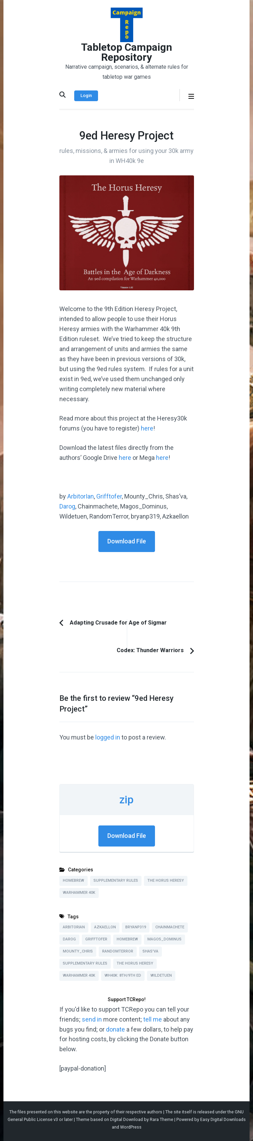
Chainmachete (169, 927)
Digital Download (126, 1119)
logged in (107, 737)
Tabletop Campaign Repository (126, 52)
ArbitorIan (80, 496)
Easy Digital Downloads (223, 1119)
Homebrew (73, 880)
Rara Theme (161, 1119)
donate (115, 1029)
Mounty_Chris (78, 951)
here (147, 428)
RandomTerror (117, 951)
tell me (152, 1019)
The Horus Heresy (165, 880)
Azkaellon (105, 927)
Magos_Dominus (164, 939)
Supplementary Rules (116, 880)
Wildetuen (161, 975)
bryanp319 (135, 927)
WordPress (131, 1127)
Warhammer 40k (79, 892)
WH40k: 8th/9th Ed (123, 975)
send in (92, 1019)
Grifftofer (109, 496)
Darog (67, 506)
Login (86, 95)
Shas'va (150, 951)
